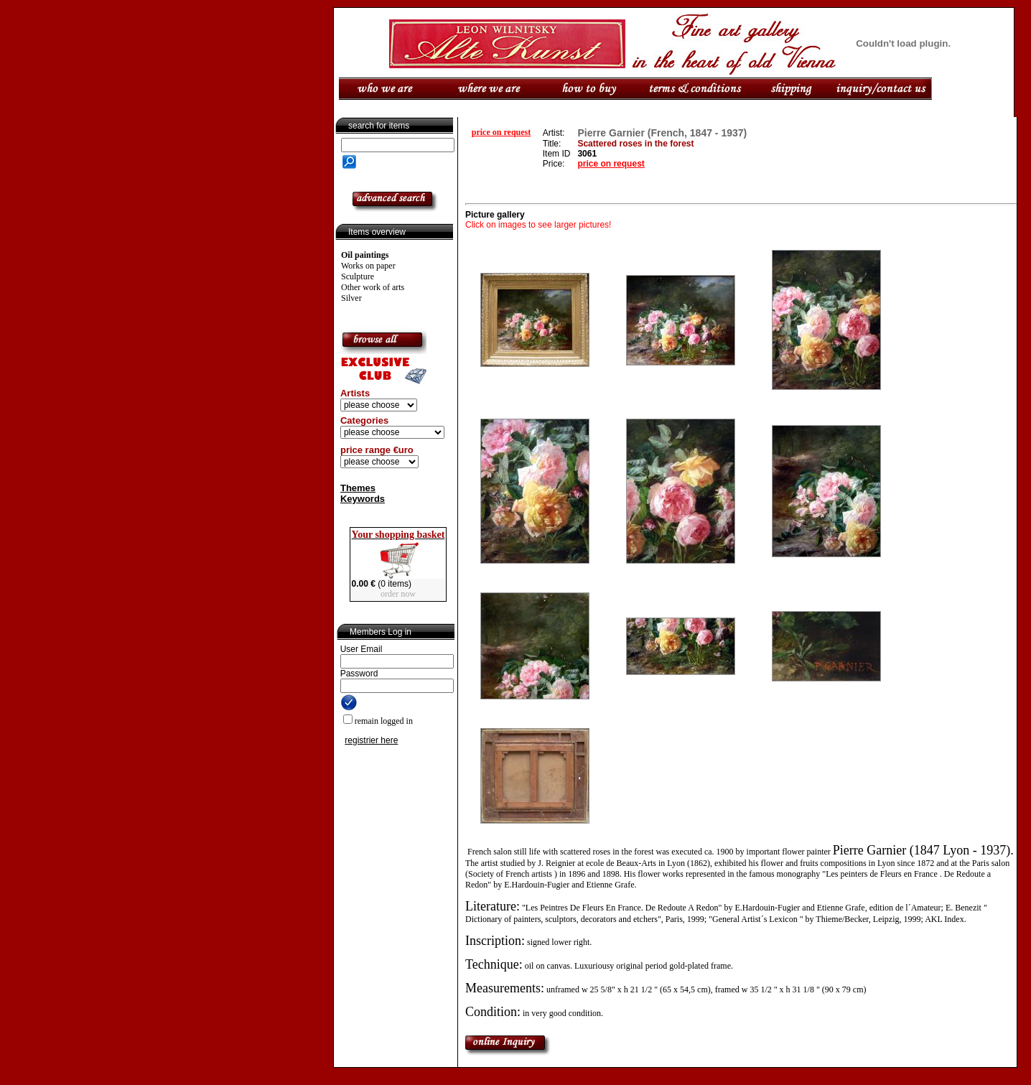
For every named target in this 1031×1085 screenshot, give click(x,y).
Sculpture (357, 276)
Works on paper (368, 266)
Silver (351, 298)
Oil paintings (364, 255)
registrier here (371, 740)
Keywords (362, 498)
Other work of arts (372, 287)
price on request (501, 132)
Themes (357, 488)
